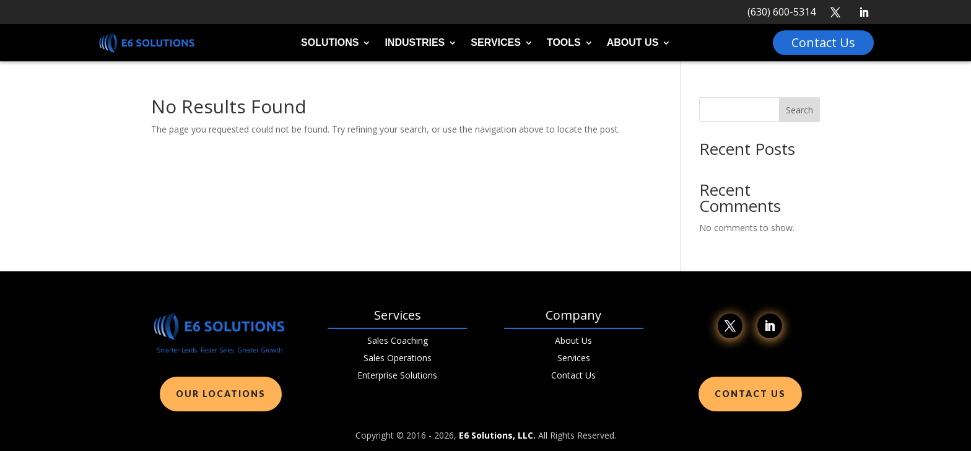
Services (496, 43)
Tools (564, 43)
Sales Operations (398, 358)
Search (799, 110)
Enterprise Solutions (397, 375)
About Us (633, 43)
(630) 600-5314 (781, 12)
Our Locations (221, 393)
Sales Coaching (397, 340)
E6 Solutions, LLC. (497, 435)
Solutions (330, 43)
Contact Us (573, 375)
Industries (415, 43)
